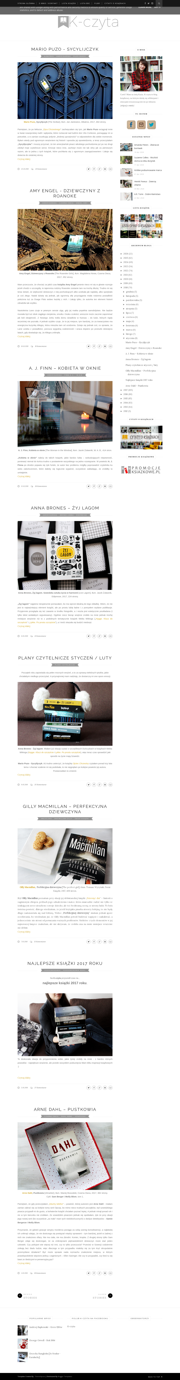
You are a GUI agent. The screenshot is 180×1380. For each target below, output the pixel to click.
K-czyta (71, 1326)
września (130, 304)
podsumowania (52, 970)
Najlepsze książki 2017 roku (65, 963)
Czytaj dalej (24, 159)
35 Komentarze (40, 785)
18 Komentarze (40, 1273)
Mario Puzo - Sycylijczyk (65, 49)
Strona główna (26, 3)
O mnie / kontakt (48, 3)
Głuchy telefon (56, 1204)
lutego (129, 334)
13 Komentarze (40, 942)
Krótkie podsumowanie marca (148, 170)
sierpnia (130, 308)
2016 (125, 394)
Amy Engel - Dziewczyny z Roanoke (144, 348)
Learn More (145, 7)
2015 (125, 398)
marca (129, 329)
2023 (125, 266)
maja (128, 321)
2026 (125, 253)
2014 (125, 402)
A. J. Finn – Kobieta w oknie (65, 368)
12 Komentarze (40, 636)
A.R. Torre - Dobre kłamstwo (147, 194)
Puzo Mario (79, 56)
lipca (128, 312)
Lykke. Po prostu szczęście (42, 622)
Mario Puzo (29, 122)
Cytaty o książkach (115, 3)
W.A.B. (79, 375)
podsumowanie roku (74, 970)
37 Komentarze (40, 1088)
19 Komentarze (41, 346)
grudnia (130, 291)
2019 (125, 283)
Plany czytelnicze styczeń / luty (65, 658)
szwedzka (80, 1116)
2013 (125, 407)
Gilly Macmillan (27, 887)
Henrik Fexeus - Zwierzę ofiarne (145, 183)
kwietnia (130, 325)
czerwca (130, 317)
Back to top (155, 1377)
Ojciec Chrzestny (81, 763)
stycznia (130, 338)
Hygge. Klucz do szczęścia (40, 752)
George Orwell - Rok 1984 (42, 1340)
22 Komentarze (41, 169)
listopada (130, 296)
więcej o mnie (127, 105)
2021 (125, 274)
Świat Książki (82, 819)
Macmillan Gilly (63, 819)
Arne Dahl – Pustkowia (65, 1109)
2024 (125, 262)
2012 (125, 411)
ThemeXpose (39, 1376)
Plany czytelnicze (65, 665)
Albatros (49, 56)
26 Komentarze (41, 486)
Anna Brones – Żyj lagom (65, 508)
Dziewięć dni (93, 898)
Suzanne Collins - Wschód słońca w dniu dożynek (146, 159)
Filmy (97, 3)
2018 (125, 287)
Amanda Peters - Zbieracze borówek (146, 146)
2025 (125, 258)
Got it (157, 7)
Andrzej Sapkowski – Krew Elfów (45, 1327)
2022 (125, 270)
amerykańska (63, 56)
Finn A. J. (69, 375)
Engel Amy (82, 203)
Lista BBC (85, 3)
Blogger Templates (65, 1376)
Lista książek (69, 3)
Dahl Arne (66, 1116)
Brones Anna (67, 515)
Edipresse (81, 515)
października (132, 300)
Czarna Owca (66, 203)
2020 (125, 279)
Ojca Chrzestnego (51, 129)
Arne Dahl (27, 1193)
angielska (46, 819)
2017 (125, 390)
